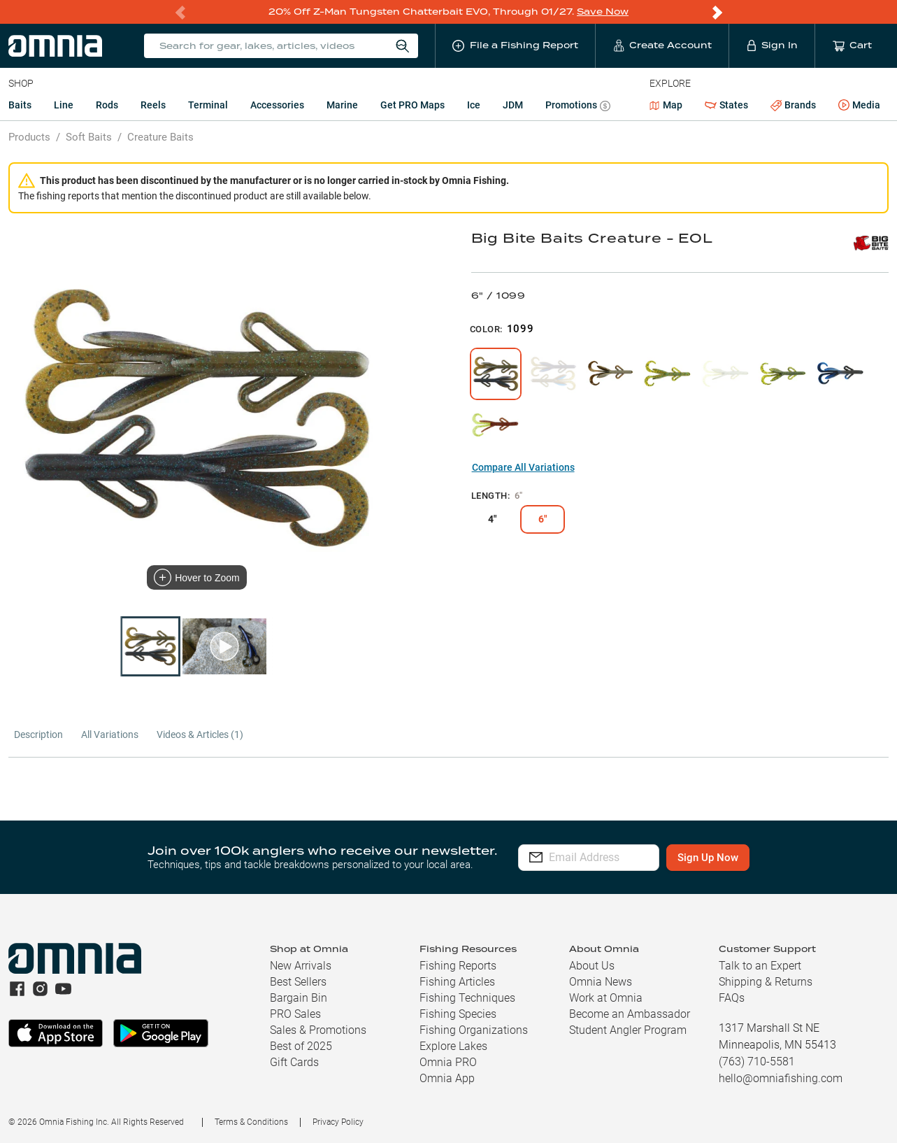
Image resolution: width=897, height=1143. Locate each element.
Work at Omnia (606, 997)
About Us (592, 965)
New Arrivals (300, 965)
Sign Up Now (747, 857)
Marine (342, 105)
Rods (107, 105)
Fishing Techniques (467, 997)
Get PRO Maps (412, 105)
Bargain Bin (298, 997)
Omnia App (447, 1078)
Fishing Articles (457, 981)
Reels (153, 105)
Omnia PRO (448, 1062)
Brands (793, 105)
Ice (473, 105)
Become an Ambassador (629, 1014)
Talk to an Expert (760, 965)
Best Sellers (298, 981)
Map (666, 105)
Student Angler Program (628, 1030)
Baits (19, 105)
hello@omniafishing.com (780, 1078)
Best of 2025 (301, 1046)
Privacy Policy (338, 1122)
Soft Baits (89, 137)
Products (29, 137)
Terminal (208, 105)
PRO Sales (295, 1014)
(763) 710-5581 (757, 1061)
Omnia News (600, 981)
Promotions (577, 106)
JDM (513, 105)
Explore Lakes (453, 1046)
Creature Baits (160, 137)
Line (63, 105)
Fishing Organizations (473, 1030)
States (726, 105)
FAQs (732, 997)
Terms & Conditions (251, 1122)
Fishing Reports (457, 965)
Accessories (277, 105)
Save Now (603, 11)
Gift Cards (294, 1062)
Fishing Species (457, 1014)
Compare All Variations (523, 467)
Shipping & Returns (765, 981)
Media (859, 105)
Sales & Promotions (318, 1030)
